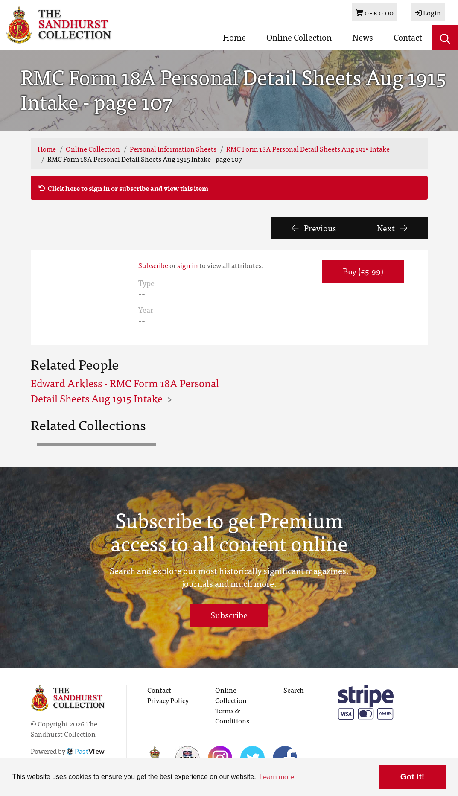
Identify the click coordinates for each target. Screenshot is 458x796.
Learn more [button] (276, 777)
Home (234, 37)
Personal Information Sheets (173, 148)
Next (392, 227)
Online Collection (299, 37)
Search (293, 689)
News (362, 37)
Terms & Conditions (232, 715)
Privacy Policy (168, 700)
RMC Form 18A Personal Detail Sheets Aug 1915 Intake (308, 148)
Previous (314, 227)
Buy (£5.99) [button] (363, 270)
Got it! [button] (412, 776)
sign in (187, 265)
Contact (408, 37)
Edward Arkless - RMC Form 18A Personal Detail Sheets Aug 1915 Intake (125, 390)
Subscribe (153, 265)
